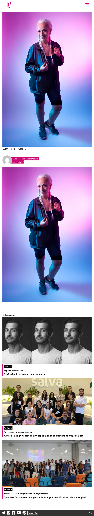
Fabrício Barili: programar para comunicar (25, 374)
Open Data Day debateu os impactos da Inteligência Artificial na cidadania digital (45, 497)
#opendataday (42, 494)
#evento (28, 432)
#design (21, 432)
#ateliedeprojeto (10, 432)
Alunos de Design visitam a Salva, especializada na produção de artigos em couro (45, 435)
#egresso (7, 371)
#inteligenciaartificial (26, 494)
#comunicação (17, 371)
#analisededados (10, 494)
